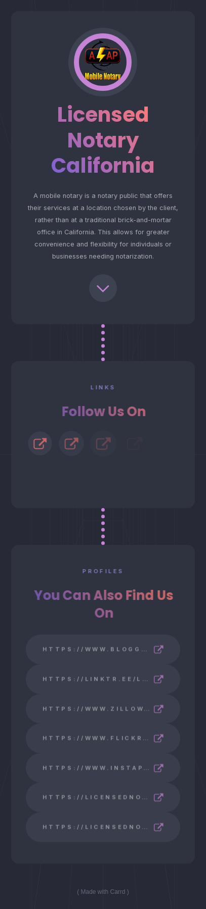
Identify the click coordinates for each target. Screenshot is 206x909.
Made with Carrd (102, 891)
